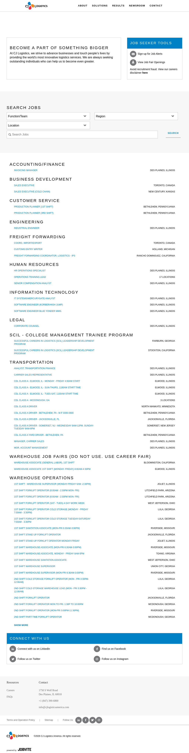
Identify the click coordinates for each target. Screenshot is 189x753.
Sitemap (49, 720)
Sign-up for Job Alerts (146, 53)
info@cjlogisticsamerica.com (54, 707)
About (82, 5)
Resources (13, 682)
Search (173, 133)
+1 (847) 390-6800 (48, 700)
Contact (156, 5)
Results (118, 5)
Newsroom (137, 5)
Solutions (100, 5)
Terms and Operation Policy (21, 720)
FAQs (10, 696)
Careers (11, 690)
